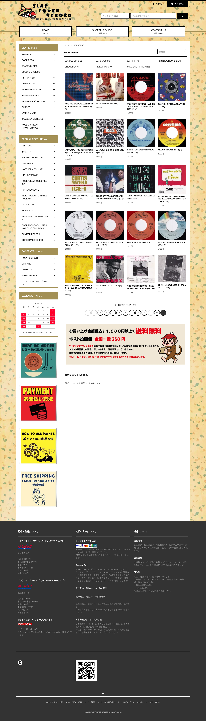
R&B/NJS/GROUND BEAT (169, 61)
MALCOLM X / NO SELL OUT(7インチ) (110, 287)
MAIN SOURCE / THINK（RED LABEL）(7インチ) (110, 243)
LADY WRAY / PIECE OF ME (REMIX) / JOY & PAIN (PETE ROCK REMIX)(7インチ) (79, 152)
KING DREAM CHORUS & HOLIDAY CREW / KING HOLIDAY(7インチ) (141, 287)
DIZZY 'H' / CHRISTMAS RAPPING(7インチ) (171, 105)
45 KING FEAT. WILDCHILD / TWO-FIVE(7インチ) (141, 151)
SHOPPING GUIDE (102, 32)
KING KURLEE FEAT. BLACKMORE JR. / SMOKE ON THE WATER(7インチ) (78, 288)
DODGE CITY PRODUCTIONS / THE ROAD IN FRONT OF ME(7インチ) (110, 197)
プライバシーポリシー (138, 702)
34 (157, 312)
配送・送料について (80, 702)
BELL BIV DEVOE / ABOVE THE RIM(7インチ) (171, 243)
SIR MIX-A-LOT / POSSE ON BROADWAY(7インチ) (172, 286)
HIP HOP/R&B (78, 45)
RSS (151, 702)
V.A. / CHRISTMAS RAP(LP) (107, 103)
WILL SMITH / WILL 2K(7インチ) (170, 150)
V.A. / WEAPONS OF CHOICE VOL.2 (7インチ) (110, 151)
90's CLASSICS (103, 61)
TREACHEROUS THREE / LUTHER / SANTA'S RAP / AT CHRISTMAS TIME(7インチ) (141, 106)
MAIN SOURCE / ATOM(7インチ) (140, 242)
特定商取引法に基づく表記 (116, 702)
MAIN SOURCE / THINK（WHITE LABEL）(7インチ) (78, 243)
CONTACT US (158, 32)
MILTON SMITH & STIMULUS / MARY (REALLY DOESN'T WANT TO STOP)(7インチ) (172, 198)
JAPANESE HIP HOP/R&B (139, 67)
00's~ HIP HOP (133, 61)
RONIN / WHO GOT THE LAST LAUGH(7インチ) (141, 197)
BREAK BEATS (72, 67)
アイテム (177, 3)
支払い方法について (62, 702)
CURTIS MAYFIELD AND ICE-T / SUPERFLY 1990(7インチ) (79, 197)
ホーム (67, 45)
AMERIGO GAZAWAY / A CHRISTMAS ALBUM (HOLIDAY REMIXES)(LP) (79, 106)
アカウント (160, 4)
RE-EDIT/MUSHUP (104, 67)
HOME (46, 32)
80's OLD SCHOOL (73, 61)
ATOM (157, 702)
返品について (96, 702)
